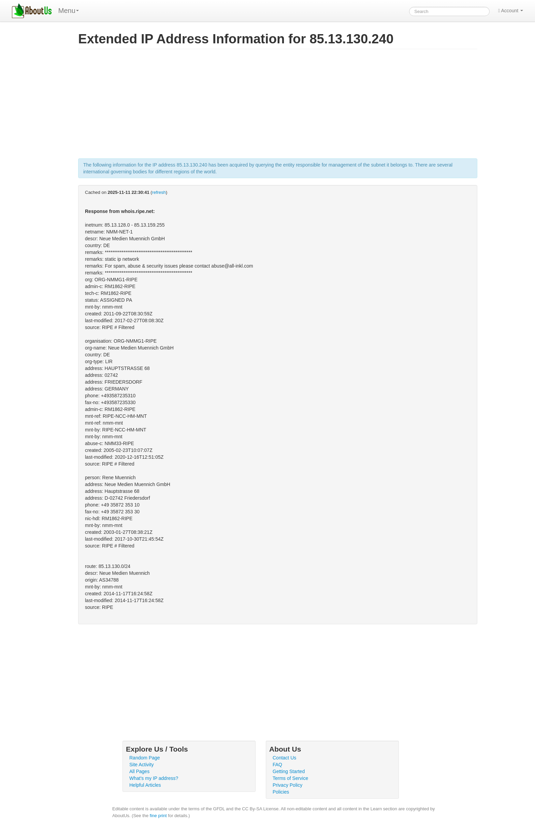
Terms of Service (290, 778)
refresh (159, 192)
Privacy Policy (287, 785)
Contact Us (284, 757)
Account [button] (510, 10)
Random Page (144, 757)
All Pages (139, 771)
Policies (281, 792)
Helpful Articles (145, 785)
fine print (158, 815)
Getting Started (289, 771)
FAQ (277, 764)
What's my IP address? (153, 778)
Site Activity (141, 764)
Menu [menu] (68, 10)
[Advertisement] (277, 107)
